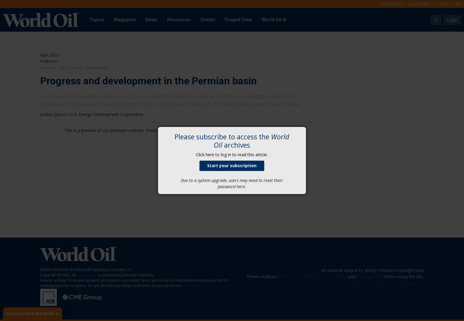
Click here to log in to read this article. (232, 154)
